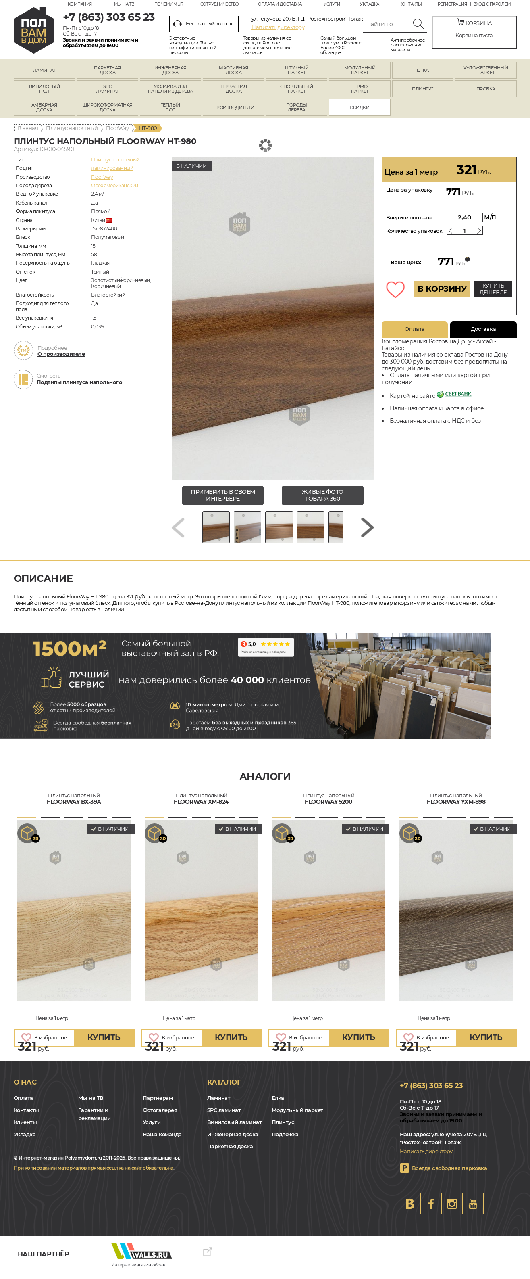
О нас (25, 1088)
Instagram (452, 1209)
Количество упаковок (414, 231)
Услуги (332, 4)
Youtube (473, 1209)
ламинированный (112, 168)
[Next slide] (368, 530)
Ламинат (219, 1104)
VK (410, 1209)
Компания (80, 4)
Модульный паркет (297, 1116)
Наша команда (162, 1140)
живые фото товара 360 (322, 495)
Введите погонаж (409, 217)
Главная (28, 128)
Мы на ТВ (124, 4)
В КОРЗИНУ (442, 289)
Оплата (415, 329)
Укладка (369, 4)
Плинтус (283, 1128)
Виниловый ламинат (234, 1128)
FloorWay (117, 128)
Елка (278, 1104)
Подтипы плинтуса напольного (80, 382)
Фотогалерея (160, 1116)
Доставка (483, 329)
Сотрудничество (219, 4)
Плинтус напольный (72, 128)
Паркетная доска (230, 1152)
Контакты (410, 4)
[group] (273, 318)
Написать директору (277, 27)
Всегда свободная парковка (449, 1174)
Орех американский (114, 185)
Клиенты (25, 1128)
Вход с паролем (492, 4)
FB (431, 1209)
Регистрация (452, 4)
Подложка (285, 1140)
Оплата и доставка (280, 4)
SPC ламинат (224, 1116)
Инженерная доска (232, 1140)
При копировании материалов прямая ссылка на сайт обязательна (93, 1173)
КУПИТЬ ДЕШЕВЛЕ (493, 288)
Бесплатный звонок (203, 23)
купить (104, 1043)
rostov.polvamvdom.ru (34, 30)
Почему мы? (168, 4)
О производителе (61, 354)
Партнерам (158, 1104)
